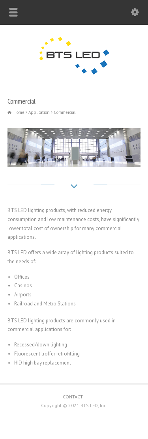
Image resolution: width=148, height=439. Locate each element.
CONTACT (73, 397)
